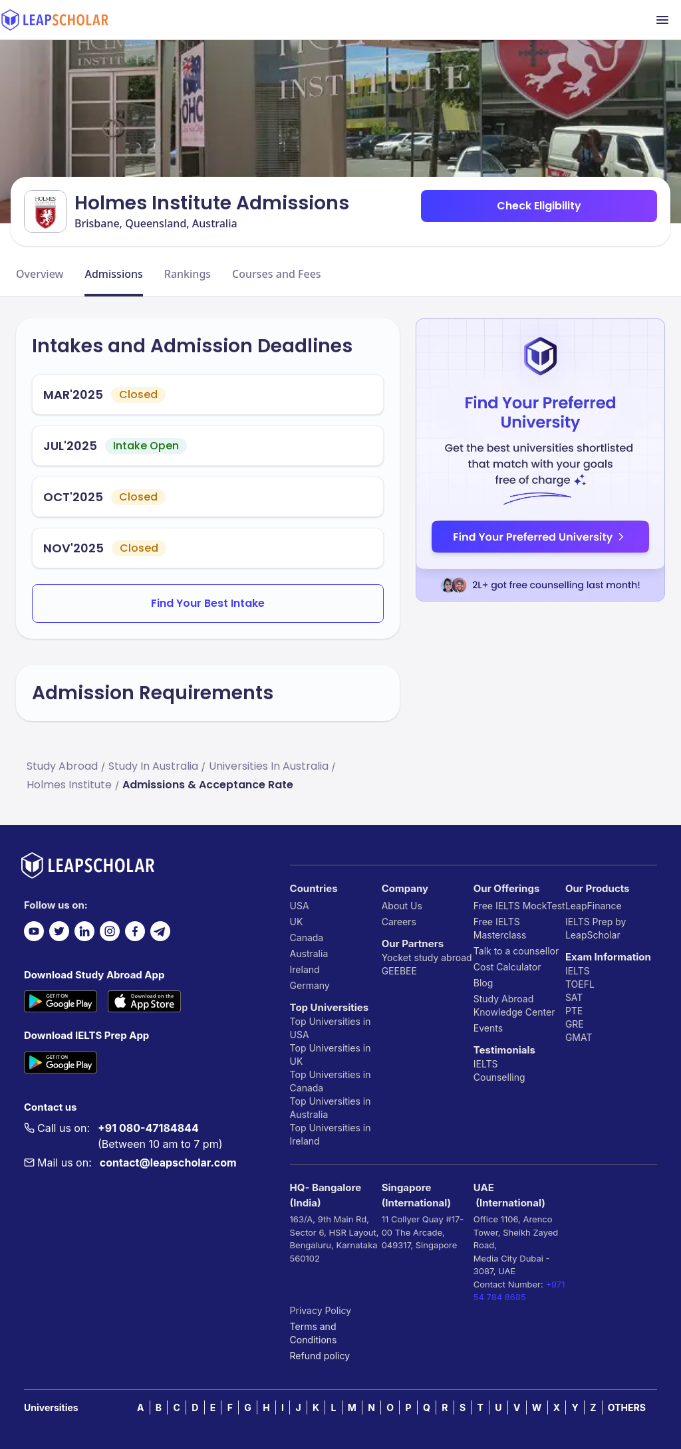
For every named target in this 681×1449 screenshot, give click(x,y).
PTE (574, 1010)
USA (299, 905)
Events (488, 1028)
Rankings (187, 274)
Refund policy (320, 1355)
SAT (574, 997)
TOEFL (580, 984)
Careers (399, 921)
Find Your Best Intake (208, 603)
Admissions (113, 274)
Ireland (305, 969)
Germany (310, 985)
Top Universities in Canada (330, 1081)
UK (296, 921)
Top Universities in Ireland (330, 1134)
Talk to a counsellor (516, 950)
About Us (402, 905)
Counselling (499, 1077)
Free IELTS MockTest (519, 905)
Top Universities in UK (330, 1054)
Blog (483, 982)
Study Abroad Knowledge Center (514, 1005)
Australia (309, 953)
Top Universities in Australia (330, 1107)
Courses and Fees (276, 274)
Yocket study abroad (427, 957)
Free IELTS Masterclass (500, 928)
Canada (307, 937)
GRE (574, 1024)
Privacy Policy (321, 1310)
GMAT (579, 1037)
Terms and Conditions (313, 1333)
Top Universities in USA (330, 1028)
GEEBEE (399, 970)
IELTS (486, 1063)
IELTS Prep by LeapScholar (595, 928)
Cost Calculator (507, 966)
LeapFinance (593, 905)
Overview (39, 274)
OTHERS (627, 1407)
